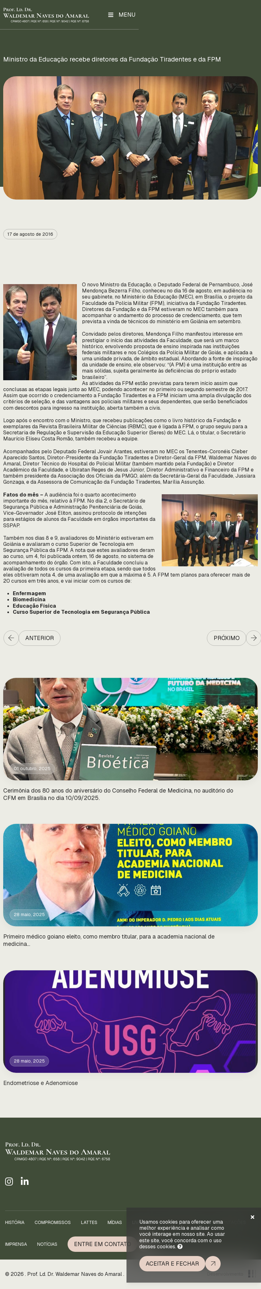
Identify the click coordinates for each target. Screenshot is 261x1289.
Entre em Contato (102, 1244)
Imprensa (16, 1244)
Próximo (227, 638)
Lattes (89, 1222)
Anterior (39, 638)
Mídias (115, 1222)
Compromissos (53, 1222)
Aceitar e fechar (172, 1263)
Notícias (47, 1244)
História (14, 1222)
